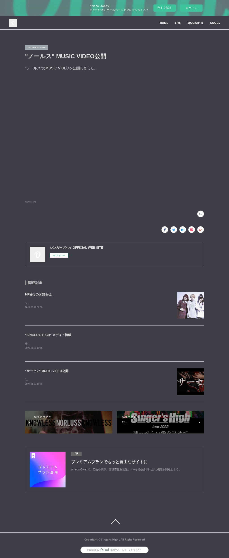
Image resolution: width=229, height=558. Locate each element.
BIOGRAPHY (195, 23)
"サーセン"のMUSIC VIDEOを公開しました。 (52, 379)
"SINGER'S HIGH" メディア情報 (48, 335)
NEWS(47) (30, 201)
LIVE (178, 23)
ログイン (191, 8)
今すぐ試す (164, 7)
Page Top (114, 521)
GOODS (215, 23)
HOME (164, 23)
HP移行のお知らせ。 (39, 294)
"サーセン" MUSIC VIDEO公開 (46, 371)
